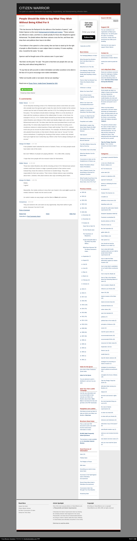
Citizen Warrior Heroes (25, 508)
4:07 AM (34, 144)
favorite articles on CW (107, 221)
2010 (83, 324)
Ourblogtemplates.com (30, 539)
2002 (83, 355)
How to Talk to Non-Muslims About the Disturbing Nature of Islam (109, 279)
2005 (83, 344)
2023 (83, 200)
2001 (83, 359)
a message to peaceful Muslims (109, 157)
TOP (135, 539)
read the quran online (107, 331)
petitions (103, 316)
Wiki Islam (83, 465)
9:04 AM (30, 202)
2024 (83, 196)
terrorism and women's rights (108, 395)
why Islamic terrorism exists (108, 438)
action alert (104, 172)
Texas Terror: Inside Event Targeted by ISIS (43, 83)
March (85, 276)
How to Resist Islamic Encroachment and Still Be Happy (87, 97)
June (84, 268)
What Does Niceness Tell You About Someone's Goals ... (89, 249)
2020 (83, 212)
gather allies (104, 232)
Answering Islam (84, 493)
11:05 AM (32, 163)
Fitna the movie (105, 224)
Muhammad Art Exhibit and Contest (51, 32)
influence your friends (107, 288)
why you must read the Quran (109, 442)
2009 (83, 328)
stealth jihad (104, 354)
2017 (83, 296)
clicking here (104, 33)
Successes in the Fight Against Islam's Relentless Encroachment (88, 476)
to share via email (106, 412)
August (85, 260)
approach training (106, 179)
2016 (83, 300)
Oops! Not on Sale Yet (89, 226)
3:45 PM (34, 180)
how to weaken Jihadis (107, 285)
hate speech (104, 239)
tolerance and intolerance (108, 420)
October (85, 223)
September (86, 256)
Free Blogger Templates (9, 539)
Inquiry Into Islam (23, 506)
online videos (104, 309)
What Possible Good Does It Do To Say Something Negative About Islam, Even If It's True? (88, 180)
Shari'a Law (104, 350)
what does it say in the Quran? (109, 423)
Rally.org (111, 31)
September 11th (105, 346)
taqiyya (104, 121)
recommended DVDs (107, 339)
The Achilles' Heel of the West (88, 149)
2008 (83, 332)
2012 (83, 316)
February (85, 280)
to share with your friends (108, 416)
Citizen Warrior (34, 8)
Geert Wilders (105, 236)
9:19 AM (31, 103)
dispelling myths (105, 204)
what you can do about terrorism (109, 433)
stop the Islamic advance (108, 358)
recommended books (107, 335)
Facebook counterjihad (107, 217)
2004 (83, 347)
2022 (83, 204)
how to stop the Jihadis (107, 273)
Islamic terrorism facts (107, 302)
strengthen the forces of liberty (109, 375)
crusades (103, 196)
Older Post (72, 214)
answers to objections (107, 176)
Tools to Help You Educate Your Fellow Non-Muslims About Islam (88, 82)
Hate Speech (83, 134)
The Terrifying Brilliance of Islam (88, 55)
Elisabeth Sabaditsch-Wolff (108, 213)
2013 (83, 312)
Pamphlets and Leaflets (86, 121)
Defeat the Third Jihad (24, 512)
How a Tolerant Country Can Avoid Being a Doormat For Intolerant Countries (87, 172)
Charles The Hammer (107, 193)
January (85, 283)
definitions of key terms (107, 200)
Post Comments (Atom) (34, 216)
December (86, 215)
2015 (83, 304)
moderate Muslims (106, 305)
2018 (83, 293)
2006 (83, 340)
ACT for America (105, 168)
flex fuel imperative (106, 228)
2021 (83, 208)
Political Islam (83, 457)
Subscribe (88, 37)
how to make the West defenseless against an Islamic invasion (109, 260)
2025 (83, 192)
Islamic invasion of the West (108, 296)
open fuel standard (106, 313)
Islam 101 (82, 454)
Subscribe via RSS (85, 46)
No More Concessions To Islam (27, 510)
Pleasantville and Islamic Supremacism (65, 508)
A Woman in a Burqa (85, 87)
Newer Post (22, 214)
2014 (83, 308)
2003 (83, 351)
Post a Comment (24, 210)
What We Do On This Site (87, 66)
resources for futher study (108, 343)
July (84, 264)
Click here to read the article (61, 523)
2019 (83, 289)
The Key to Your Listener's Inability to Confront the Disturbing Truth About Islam (87, 110)
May (84, 272)
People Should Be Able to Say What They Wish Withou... (90, 241)
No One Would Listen (88, 230)
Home (47, 214)
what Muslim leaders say (108, 429)
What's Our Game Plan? (86, 91)
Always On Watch (24, 144)
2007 (83, 336)
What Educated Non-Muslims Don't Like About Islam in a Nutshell (88, 61)
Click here (88, 415)
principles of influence (107, 324)
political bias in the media (108, 320)
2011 (83, 320)
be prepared (104, 189)
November (86, 219)
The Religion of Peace (86, 461)
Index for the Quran (85, 375)
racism (103, 328)
